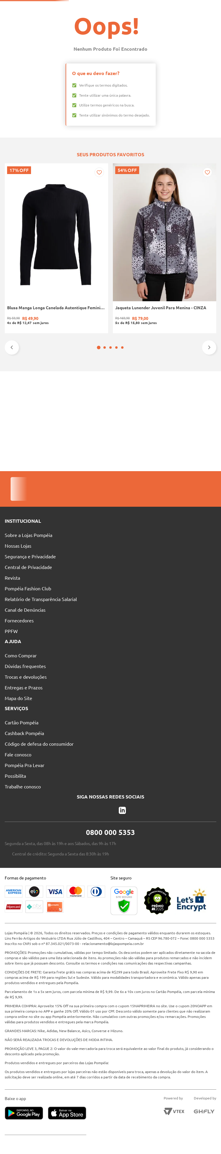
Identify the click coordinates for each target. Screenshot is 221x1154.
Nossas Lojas (131, 7)
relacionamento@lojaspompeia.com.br (141, 938)
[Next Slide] (209, 442)
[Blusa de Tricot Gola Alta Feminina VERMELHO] (153, 385)
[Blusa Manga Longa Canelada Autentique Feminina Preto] (24, 385)
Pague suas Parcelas (92, 7)
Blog (191, 7)
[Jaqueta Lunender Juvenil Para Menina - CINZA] (67, 385)
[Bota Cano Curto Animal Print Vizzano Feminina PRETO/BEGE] (110, 385)
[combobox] (112, 18)
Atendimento (164, 7)
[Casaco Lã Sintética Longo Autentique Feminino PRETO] (197, 385)
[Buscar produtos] (132, 18)
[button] (107, 442)
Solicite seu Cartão (48, 7)
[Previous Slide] (12, 442)
